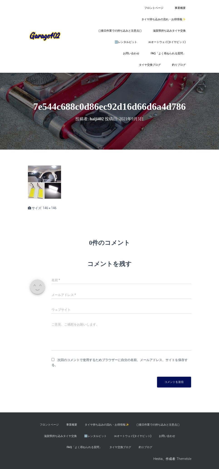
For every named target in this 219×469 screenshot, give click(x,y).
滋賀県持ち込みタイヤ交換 (169, 30)
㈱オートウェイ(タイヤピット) (167, 42)
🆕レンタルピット (126, 42)
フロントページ (153, 8)
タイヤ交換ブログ (150, 64)
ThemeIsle (184, 459)
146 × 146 (50, 208)
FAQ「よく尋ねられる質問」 (168, 53)
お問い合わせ (131, 53)
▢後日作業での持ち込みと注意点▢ (120, 30)
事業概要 (180, 8)
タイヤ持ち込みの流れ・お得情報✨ (163, 19)
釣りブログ (179, 64)
